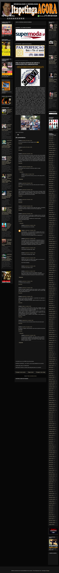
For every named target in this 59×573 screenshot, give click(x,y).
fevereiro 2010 (51, 516)
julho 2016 (51, 367)
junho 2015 (51, 392)
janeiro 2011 (51, 495)
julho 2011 (51, 483)
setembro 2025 (52, 154)
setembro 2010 (52, 503)
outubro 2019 (51, 291)
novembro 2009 (52, 522)
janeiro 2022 (51, 239)
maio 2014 (51, 417)
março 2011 (51, 491)
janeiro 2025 (51, 169)
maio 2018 (51, 324)
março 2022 (51, 235)
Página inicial (30, 372)
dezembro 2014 (52, 404)
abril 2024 (51, 187)
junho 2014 (51, 415)
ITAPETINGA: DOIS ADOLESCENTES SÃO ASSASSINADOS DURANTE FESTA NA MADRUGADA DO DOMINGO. (7, 195)
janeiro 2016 (51, 379)
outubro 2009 (51, 524)
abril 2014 (51, 419)
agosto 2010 (51, 505)
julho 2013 (51, 437)
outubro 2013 (51, 431)
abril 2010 (51, 512)
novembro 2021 (52, 243)
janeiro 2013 (51, 448)
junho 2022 (51, 229)
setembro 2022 (52, 224)
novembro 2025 (52, 150)
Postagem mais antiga (40, 372)
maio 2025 (51, 162)
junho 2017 (51, 346)
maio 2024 (51, 185)
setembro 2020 (52, 270)
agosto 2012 (51, 458)
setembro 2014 (52, 410)
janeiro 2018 (51, 332)
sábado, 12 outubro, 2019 (29, 174)
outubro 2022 (51, 222)
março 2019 (51, 305)
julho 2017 (51, 344)
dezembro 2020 (52, 264)
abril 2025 (51, 164)
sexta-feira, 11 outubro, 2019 (30, 271)
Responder (20, 143)
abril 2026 (51, 140)
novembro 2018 (52, 313)
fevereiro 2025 (51, 167)
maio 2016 (51, 371)
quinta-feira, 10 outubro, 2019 (30, 225)
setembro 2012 (52, 456)
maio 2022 (51, 231)
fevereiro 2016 (51, 377)
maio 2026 (51, 138)
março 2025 (51, 165)
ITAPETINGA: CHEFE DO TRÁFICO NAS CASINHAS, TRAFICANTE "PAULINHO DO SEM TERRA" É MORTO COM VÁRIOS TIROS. (7, 178)
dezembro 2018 (52, 311)
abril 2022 (51, 233)
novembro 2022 (52, 220)
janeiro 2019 (51, 309)
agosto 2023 (51, 202)
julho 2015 (51, 390)
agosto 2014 (51, 412)
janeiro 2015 (51, 402)
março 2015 (51, 398)
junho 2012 (51, 462)
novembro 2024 (52, 173)
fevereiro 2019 (51, 307)
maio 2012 (51, 464)
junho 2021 (51, 253)
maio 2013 (51, 441)
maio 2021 (51, 255)
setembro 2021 (52, 247)
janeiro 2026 (51, 146)
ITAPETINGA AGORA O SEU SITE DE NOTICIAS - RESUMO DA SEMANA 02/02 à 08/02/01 (7, 127)
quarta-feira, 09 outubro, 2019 (27, 153)
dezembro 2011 (52, 474)
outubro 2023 (51, 198)
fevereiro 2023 (51, 214)
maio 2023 (51, 208)
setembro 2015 (52, 386)
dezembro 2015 (52, 381)
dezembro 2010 (52, 497)
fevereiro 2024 (51, 191)
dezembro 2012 (52, 450)
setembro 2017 (52, 340)
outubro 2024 (51, 175)
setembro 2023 (52, 200)
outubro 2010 (51, 501)
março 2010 (51, 514)
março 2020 (51, 282)
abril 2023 (51, 210)
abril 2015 (51, 396)
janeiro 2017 (51, 355)
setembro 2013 (52, 433)
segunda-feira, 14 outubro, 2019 (27, 320)
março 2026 (51, 142)
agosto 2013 (51, 435)
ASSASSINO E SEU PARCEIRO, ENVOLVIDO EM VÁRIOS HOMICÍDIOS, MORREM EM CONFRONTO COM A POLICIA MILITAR (7, 211)
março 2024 (51, 189)
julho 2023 (51, 204)
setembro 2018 (52, 317)
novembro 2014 (52, 406)
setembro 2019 (52, 293)
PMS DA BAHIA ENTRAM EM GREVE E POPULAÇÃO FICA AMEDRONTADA (28, 63)
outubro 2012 (51, 454)
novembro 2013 (52, 429)
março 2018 (51, 328)
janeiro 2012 (51, 472)
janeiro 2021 (51, 262)
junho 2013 (51, 439)
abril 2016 (51, 373)
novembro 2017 (52, 336)
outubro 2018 (51, 315)
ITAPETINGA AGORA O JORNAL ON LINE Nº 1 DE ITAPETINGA (7, 112)
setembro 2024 (52, 177)
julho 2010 (51, 507)
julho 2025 (51, 158)
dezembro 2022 (52, 218)
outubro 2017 (51, 338)
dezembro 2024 (52, 171)
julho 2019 (51, 297)
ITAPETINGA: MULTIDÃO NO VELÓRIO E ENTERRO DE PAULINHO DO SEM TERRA (7, 242)
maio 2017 (51, 348)
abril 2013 (51, 443)
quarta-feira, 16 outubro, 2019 (30, 335)
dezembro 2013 (52, 427)
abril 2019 (51, 303)
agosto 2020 (51, 272)
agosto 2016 (51, 365)
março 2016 (51, 375)
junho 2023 (51, 206)
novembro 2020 (52, 266)
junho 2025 (51, 160)
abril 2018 (51, 326)
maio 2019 (51, 301)
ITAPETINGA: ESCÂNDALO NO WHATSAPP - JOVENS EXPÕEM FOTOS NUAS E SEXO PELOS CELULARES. (7, 144)
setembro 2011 (52, 479)
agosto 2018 (51, 319)
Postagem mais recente (20, 372)
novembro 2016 (52, 359)
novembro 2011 (52, 476)
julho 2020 (51, 274)
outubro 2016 (51, 361)
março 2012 (51, 468)
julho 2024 (51, 181)
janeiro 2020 (51, 286)
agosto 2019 (51, 295)
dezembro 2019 (52, 288)
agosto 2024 (51, 179)
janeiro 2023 (51, 216)
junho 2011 (51, 485)
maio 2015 (51, 394)
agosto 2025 (51, 156)
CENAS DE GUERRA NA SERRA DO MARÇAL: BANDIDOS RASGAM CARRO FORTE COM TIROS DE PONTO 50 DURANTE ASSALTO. (7, 160)
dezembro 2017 (52, 334)
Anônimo (23, 230)
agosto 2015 (51, 388)
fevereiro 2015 (51, 400)
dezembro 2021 (52, 241)
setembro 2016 (52, 363)
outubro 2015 (51, 384)
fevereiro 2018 (51, 330)
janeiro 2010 (51, 518)
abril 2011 (51, 489)
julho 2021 (51, 251)
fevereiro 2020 (51, 284)
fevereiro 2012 (51, 470)
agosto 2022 (51, 226)
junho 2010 (51, 508)
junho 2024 (51, 183)
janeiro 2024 (51, 193)
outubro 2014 (51, 408)
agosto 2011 (51, 481)
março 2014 (51, 421)
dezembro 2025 (52, 148)
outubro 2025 (51, 152)
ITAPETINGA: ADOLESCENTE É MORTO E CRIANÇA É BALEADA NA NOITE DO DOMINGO (7, 257)
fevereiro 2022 (51, 237)
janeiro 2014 (51, 425)
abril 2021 (51, 257)
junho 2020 (51, 276)
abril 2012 (51, 466)
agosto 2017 (51, 342)
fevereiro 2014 (51, 423)
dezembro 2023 (52, 195)
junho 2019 (51, 299)
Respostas (21, 172)
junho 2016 (51, 369)
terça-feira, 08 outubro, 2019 (27, 140)
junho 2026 (51, 136)
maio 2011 (51, 487)
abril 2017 (51, 350)
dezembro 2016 (52, 357)
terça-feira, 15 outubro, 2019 (27, 326)
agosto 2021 (51, 249)
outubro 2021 (51, 245)
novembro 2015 (52, 383)
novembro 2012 (52, 452)
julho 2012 (51, 460)
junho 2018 (51, 322)
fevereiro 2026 (51, 144)
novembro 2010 (52, 499)
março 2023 (51, 212)
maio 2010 (51, 510)
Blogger (48, 570)
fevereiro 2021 (51, 260)
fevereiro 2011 (51, 493)
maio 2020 (51, 278)
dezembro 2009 (52, 520)
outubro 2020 (51, 268)
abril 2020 (51, 280)
